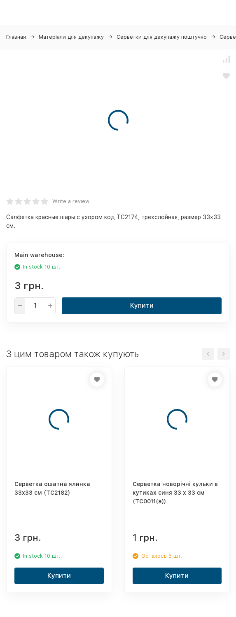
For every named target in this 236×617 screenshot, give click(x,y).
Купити (142, 305)
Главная (16, 37)
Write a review (70, 201)
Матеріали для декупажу (71, 37)
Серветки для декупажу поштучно (162, 37)
